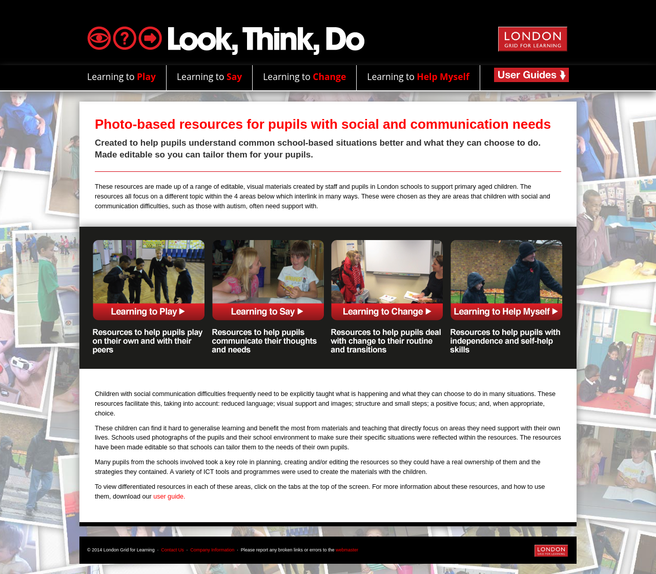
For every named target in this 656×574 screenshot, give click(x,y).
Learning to (121, 76)
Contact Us (172, 549)
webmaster (347, 549)
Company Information (213, 549)
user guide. (169, 496)
